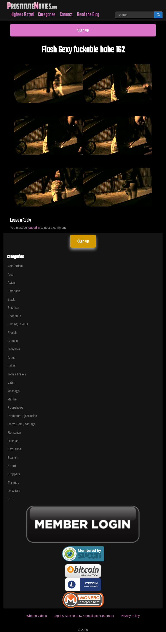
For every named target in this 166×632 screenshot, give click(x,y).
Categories (47, 15)
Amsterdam (15, 265)
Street (12, 465)
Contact (66, 15)
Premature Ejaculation (22, 415)
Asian (11, 282)
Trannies (13, 482)
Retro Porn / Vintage (22, 423)
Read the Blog (88, 15)
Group (12, 357)
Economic (14, 315)
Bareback (14, 290)
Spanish (13, 457)
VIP (10, 498)
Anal (10, 274)
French (12, 332)
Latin (11, 382)
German (13, 340)
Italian (12, 365)
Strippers (14, 473)
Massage (14, 390)
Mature (12, 399)
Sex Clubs (14, 448)
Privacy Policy (130, 616)
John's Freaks (17, 374)
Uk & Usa (14, 490)
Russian (13, 440)
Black (11, 299)
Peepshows (15, 407)
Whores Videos (36, 616)
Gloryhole (14, 349)
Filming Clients (18, 324)
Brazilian (13, 307)
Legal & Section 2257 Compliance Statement (84, 616)
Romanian (14, 432)
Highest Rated (22, 15)
